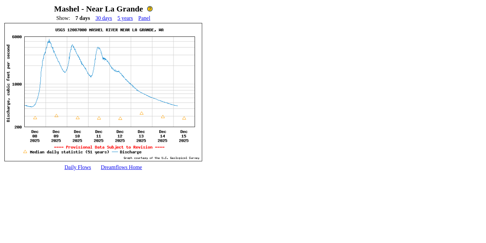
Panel (144, 18)
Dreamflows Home (121, 167)
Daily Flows (77, 167)
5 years (125, 18)
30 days (104, 18)
